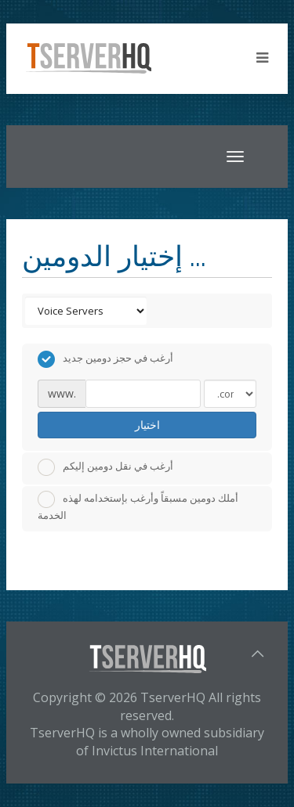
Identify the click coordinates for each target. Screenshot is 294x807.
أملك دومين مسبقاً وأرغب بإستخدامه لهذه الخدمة (138, 506)
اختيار (147, 424)
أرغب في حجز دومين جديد (105, 359)
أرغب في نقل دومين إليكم (105, 467)
